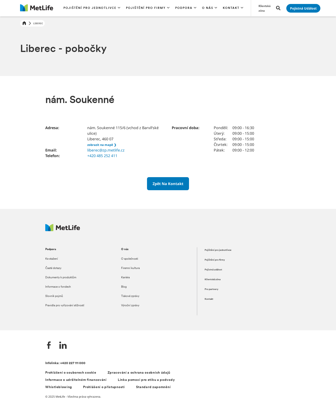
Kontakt (209, 299)
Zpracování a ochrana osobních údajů (139, 373)
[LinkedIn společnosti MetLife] (63, 345)
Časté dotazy (53, 268)
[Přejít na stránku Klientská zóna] (264, 8)
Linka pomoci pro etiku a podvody (146, 380)
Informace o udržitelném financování (76, 380)
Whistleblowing (58, 387)
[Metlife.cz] (62, 230)
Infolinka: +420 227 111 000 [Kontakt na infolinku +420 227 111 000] (65, 363)
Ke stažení (51, 259)
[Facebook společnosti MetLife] (49, 345)
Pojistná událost (213, 270)
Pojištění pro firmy (215, 260)
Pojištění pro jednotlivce (218, 250)
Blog (124, 287)
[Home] (24, 23)
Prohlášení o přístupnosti (104, 387)
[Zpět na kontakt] (168, 183)
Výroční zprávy (130, 305)
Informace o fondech (58, 287)
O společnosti (129, 259)
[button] (92, 8)
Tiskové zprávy (130, 296)
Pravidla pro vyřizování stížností (64, 305)
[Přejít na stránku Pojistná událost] (303, 8)
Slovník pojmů (54, 296)
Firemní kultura (130, 268)
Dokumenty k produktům (60, 277)
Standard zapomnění (153, 387)
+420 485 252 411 (102, 155)
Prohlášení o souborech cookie (70, 373)
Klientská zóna (212, 279)
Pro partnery (211, 289)
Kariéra (125, 277)
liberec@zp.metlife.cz (106, 150)
